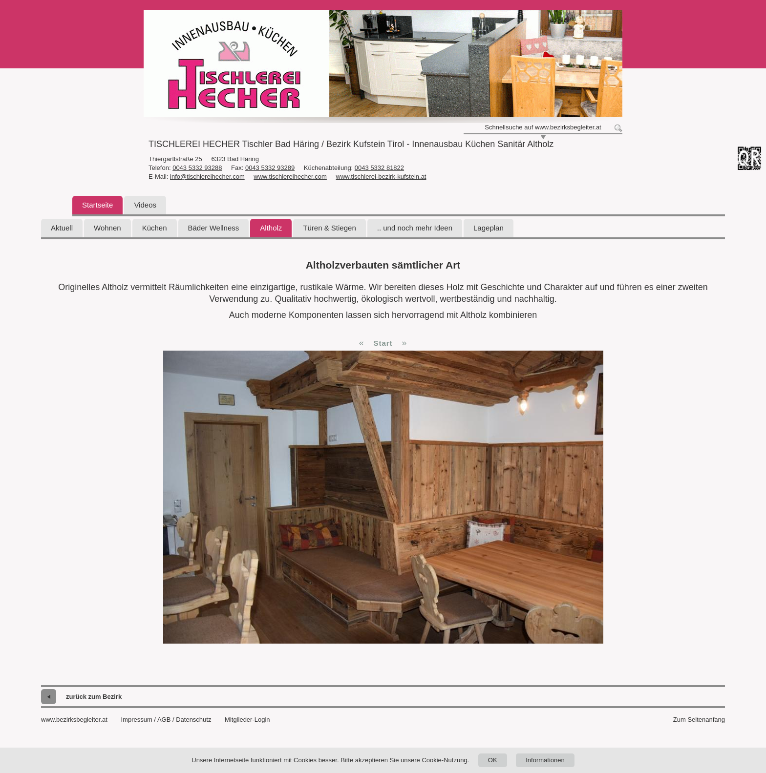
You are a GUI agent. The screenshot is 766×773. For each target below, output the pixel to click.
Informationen (545, 760)
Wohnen (107, 228)
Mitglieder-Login (247, 719)
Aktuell (62, 228)
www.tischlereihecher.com (290, 176)
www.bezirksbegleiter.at (74, 719)
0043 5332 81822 (379, 167)
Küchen (154, 228)
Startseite (97, 205)
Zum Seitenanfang (699, 719)
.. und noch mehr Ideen (414, 228)
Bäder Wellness (213, 228)
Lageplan (488, 228)
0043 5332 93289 (270, 167)
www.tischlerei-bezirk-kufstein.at (381, 176)
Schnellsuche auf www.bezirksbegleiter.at (543, 127)
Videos (145, 205)
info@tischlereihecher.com (207, 176)
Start (382, 343)
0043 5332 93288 (197, 167)
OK (492, 760)
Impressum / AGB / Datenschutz (166, 719)
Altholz (271, 228)
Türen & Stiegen (329, 228)
